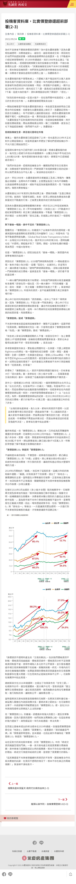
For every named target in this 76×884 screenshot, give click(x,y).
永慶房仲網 (59, 851)
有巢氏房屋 (17, 851)
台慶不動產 (32, 851)
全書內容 (9, 34)
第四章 (20, 34)
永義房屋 (45, 851)
